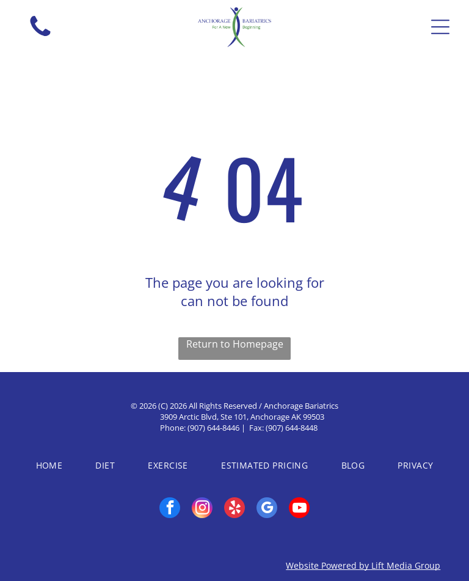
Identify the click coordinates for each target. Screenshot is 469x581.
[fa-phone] (40, 36)
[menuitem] (49, 465)
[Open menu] (440, 27)
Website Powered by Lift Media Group (363, 565)
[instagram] (202, 509)
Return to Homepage (234, 344)
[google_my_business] (266, 509)
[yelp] (234, 509)
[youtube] (299, 509)
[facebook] (169, 509)
